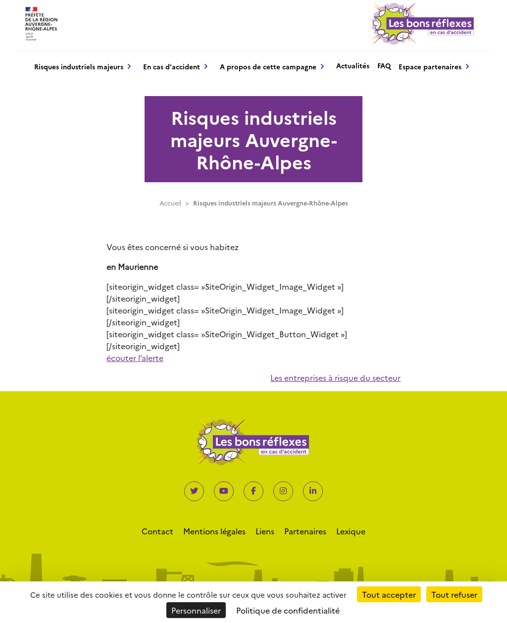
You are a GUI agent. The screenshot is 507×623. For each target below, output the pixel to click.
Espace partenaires (430, 66)
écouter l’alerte (134, 357)
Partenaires (305, 530)
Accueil (170, 203)
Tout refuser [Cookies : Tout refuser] (454, 594)
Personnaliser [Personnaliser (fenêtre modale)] (196, 610)
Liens (264, 530)
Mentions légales (214, 530)
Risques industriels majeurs (78, 66)
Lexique (350, 530)
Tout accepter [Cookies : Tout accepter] (389, 594)
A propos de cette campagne (268, 66)
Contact (157, 530)
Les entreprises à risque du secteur (335, 377)
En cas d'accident (171, 66)
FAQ (384, 65)
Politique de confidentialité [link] (288, 610)
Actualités (352, 65)
